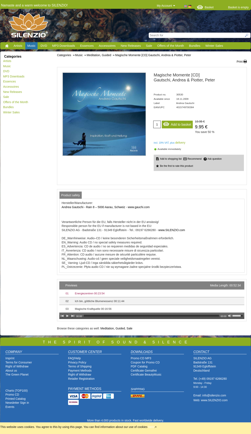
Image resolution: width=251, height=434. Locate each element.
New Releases (131, 45)
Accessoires (107, 45)
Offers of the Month (170, 45)
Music (31, 45)
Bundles (194, 45)
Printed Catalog (15, 398)
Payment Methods (80, 370)
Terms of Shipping (79, 366)
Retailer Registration (81, 378)
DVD (44, 45)
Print (240, 61)
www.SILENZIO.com (171, 230)
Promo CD (12, 394)
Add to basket (177, 123)
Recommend (195, 158)
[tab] (70, 195)
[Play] (67, 316)
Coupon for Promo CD (145, 362)
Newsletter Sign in (17, 402)
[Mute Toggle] (229, 316)
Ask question (215, 158)
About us (11, 370)
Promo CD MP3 (141, 358)
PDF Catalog (139, 366)
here (151, 427)
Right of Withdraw (16, 366)
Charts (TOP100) (16, 390)
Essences (87, 45)
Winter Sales (214, 45)
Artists (18, 45)
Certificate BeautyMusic (146, 374)
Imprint (9, 358)
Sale (149, 45)
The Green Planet (17, 374)
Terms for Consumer (18, 362)
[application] (151, 300)
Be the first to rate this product (176, 165)
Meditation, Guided (112, 328)
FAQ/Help (74, 358)
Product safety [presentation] (70, 195)
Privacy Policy (77, 362)
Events (9, 407)
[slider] (151, 316)
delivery (180, 142)
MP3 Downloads (63, 45)
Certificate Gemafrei (144, 370)
